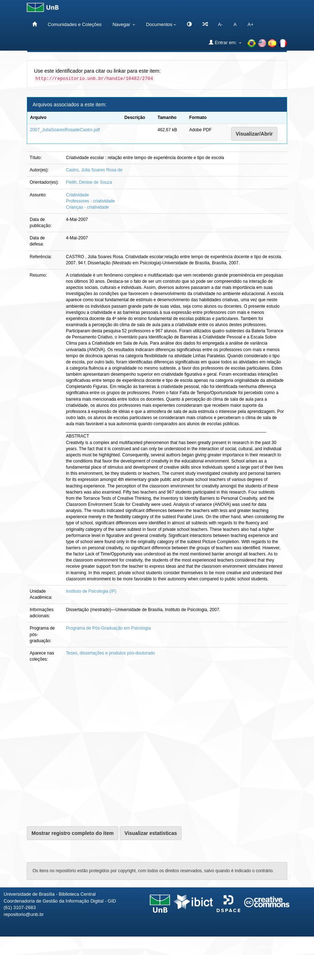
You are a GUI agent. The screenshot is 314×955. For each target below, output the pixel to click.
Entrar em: (225, 42)
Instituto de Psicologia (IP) (91, 591)
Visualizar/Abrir (254, 134)
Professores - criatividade (90, 201)
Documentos (161, 24)
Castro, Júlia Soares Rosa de (94, 169)
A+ (250, 24)
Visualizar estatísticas (150, 833)
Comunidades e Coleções (75, 24)
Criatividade (77, 194)
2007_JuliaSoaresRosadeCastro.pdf (65, 129)
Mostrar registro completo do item (72, 833)
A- (220, 24)
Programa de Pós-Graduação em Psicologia (108, 628)
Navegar (124, 24)
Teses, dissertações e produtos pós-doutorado (110, 653)
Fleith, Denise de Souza (89, 182)
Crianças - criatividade (87, 207)
